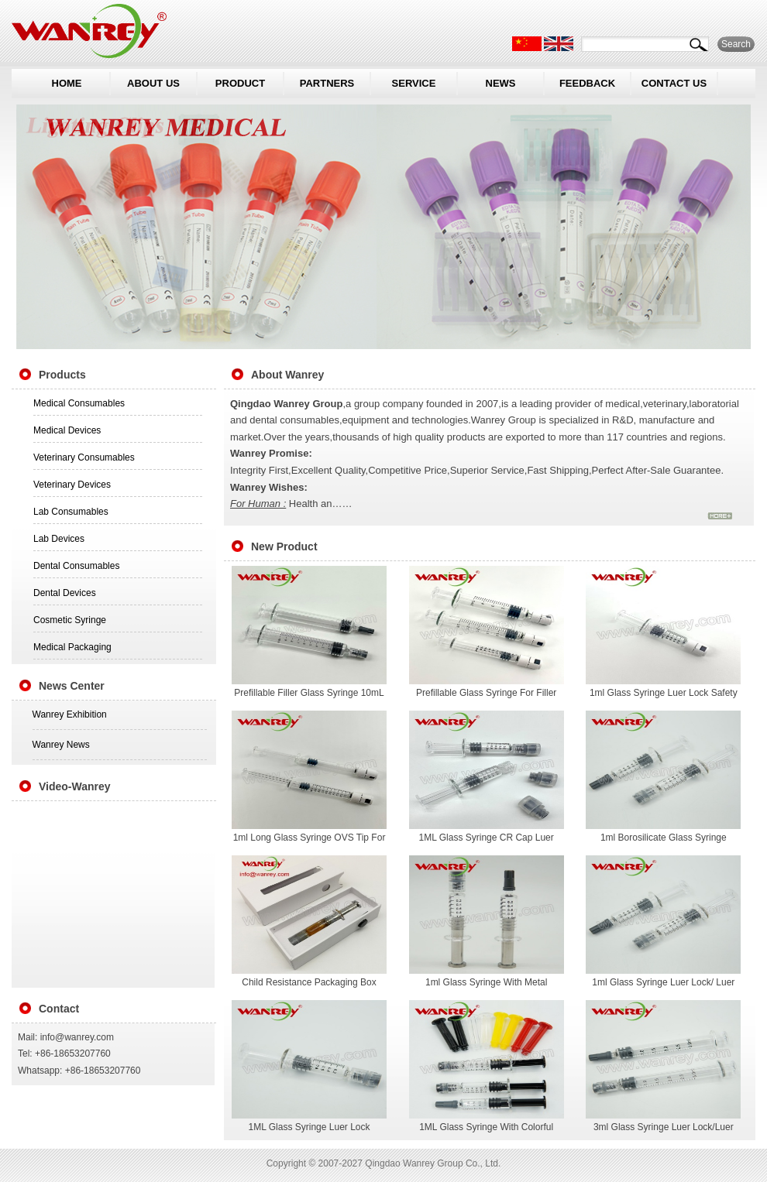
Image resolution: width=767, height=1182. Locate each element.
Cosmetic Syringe (69, 620)
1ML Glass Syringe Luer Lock (309, 1127)
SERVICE (414, 83)
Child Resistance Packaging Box (309, 982)
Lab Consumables (70, 511)
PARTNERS (327, 83)
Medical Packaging (72, 647)
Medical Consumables (79, 403)
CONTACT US (674, 83)
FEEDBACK (587, 83)
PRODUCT (240, 83)
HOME (67, 83)
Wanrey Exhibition (70, 714)
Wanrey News (61, 744)
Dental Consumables (76, 565)
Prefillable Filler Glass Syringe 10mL (309, 692)
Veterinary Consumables (84, 457)
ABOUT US (153, 83)
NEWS (501, 83)
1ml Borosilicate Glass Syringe (663, 837)
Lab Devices (58, 538)
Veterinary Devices (72, 484)
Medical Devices (67, 430)
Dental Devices (64, 593)
